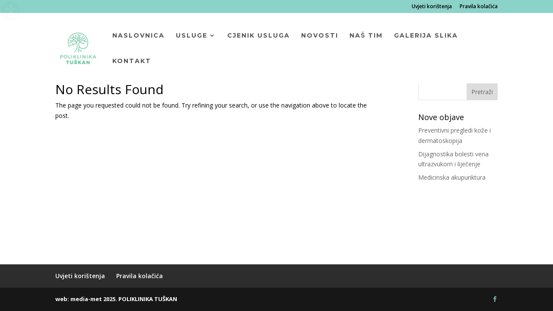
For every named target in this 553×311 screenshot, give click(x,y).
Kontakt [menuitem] (131, 61)
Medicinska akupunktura (452, 177)
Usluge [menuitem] (191, 35)
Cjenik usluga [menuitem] (258, 35)
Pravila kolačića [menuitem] (479, 7)
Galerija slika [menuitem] (426, 35)
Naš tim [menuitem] (366, 35)
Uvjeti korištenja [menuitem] (432, 7)
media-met (86, 299)
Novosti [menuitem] (319, 35)
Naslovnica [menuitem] (138, 35)
